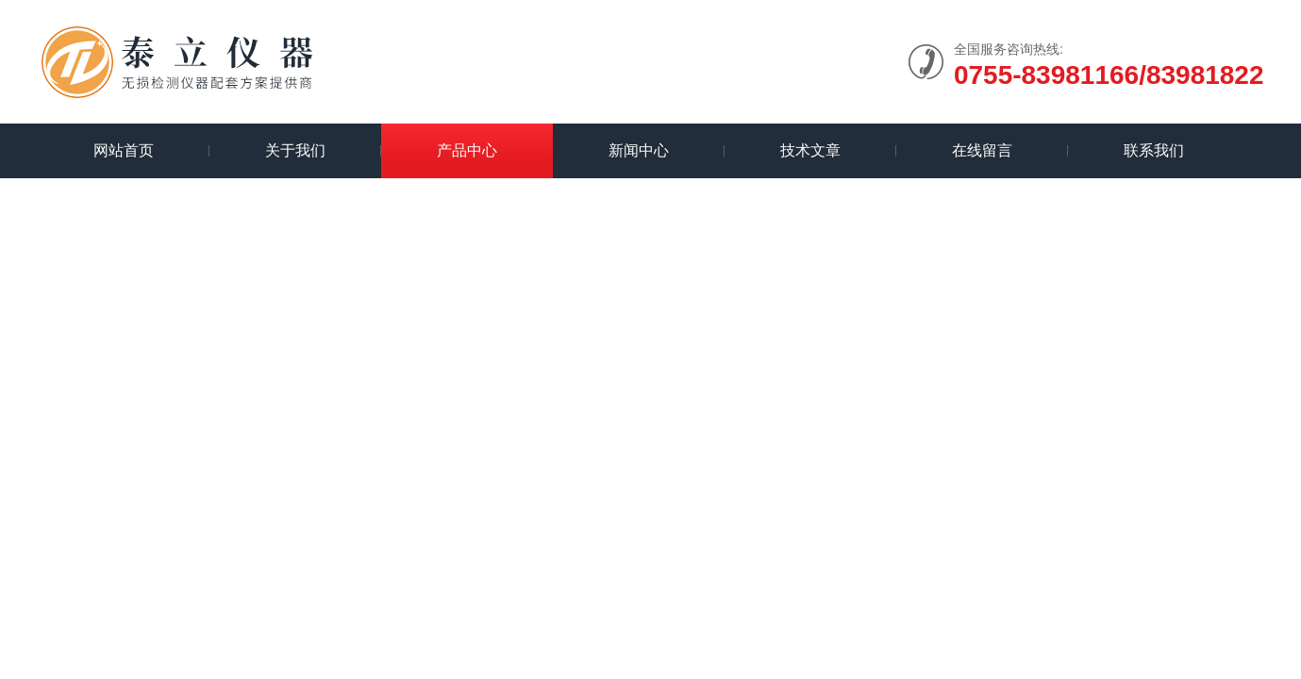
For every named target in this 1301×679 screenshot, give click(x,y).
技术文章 (810, 150)
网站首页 (123, 150)
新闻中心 (639, 150)
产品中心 (467, 150)
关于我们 (295, 150)
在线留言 (982, 150)
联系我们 (1154, 150)
